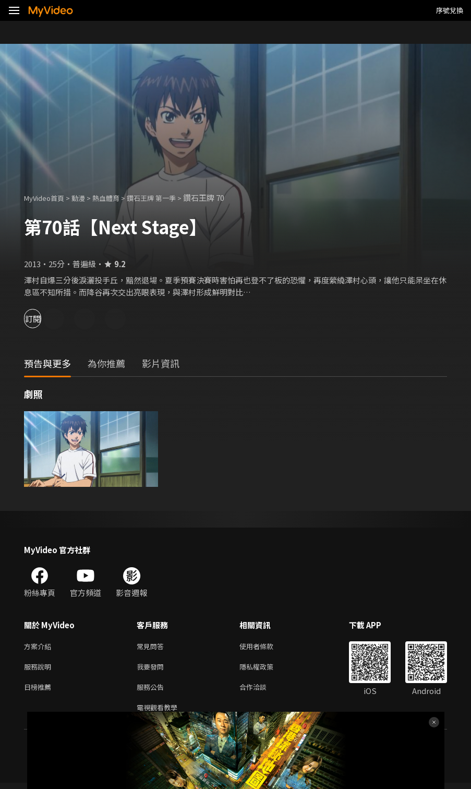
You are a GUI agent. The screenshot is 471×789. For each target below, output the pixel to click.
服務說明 (39, 668)
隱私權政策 (265, 668)
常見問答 (152, 646)
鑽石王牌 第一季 (168, 197)
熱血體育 (117, 197)
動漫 (86, 197)
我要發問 (152, 668)
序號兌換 (449, 10)
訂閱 (45, 318)
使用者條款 (265, 646)
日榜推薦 (39, 690)
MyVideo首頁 (47, 197)
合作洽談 (261, 690)
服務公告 (152, 690)
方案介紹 (39, 646)
